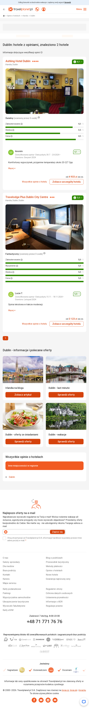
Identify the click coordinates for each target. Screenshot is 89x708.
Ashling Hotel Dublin (18, 61)
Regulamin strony (54, 589)
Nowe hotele (52, 574)
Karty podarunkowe (12, 589)
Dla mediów (8, 566)
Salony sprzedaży (11, 562)
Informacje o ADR (54, 601)
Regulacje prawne (54, 606)
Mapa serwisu (9, 583)
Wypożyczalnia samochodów (16, 597)
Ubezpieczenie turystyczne (16, 601)
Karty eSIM (8, 610)
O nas (5, 558)
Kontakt (6, 574)
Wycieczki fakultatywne (14, 606)
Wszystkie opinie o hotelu (34, 181)
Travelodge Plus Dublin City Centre (27, 197)
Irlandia (26, 16)
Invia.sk (73, 690)
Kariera (6, 579)
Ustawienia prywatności (57, 597)
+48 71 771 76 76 (44, 621)
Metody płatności (54, 566)
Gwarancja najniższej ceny (58, 579)
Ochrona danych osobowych (59, 593)
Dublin (12, 477)
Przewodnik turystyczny (57, 562)
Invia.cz (65, 690)
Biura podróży (9, 570)
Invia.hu (82, 690)
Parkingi (7, 593)
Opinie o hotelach (14, 16)
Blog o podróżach (54, 558)
